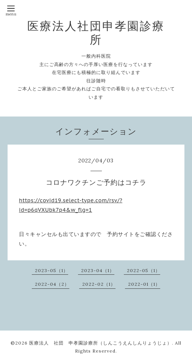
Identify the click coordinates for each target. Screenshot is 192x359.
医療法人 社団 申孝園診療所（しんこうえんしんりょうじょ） (100, 343)
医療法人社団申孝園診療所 (96, 33)
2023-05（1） (51, 270)
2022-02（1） (99, 284)
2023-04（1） (97, 270)
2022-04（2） (52, 284)
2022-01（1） (144, 284)
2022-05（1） (143, 270)
